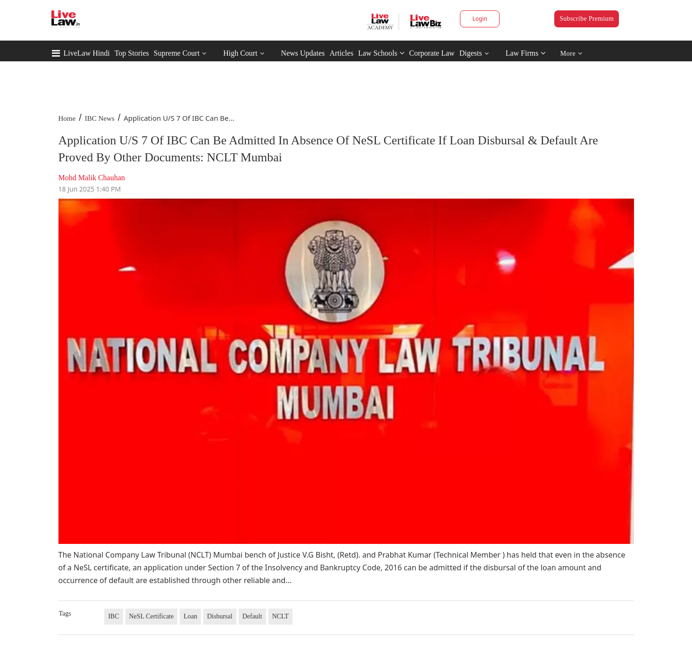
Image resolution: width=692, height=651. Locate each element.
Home (67, 118)
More (571, 53)
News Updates (303, 53)
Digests (470, 53)
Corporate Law (431, 53)
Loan (190, 616)
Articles (341, 53)
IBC (113, 616)
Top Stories (132, 53)
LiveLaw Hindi (87, 53)
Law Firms (526, 53)
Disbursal (220, 616)
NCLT (280, 616)
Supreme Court (177, 53)
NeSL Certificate (151, 616)
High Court (240, 53)
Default (252, 616)
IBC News (100, 118)
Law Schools (381, 53)
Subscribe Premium (586, 18)
